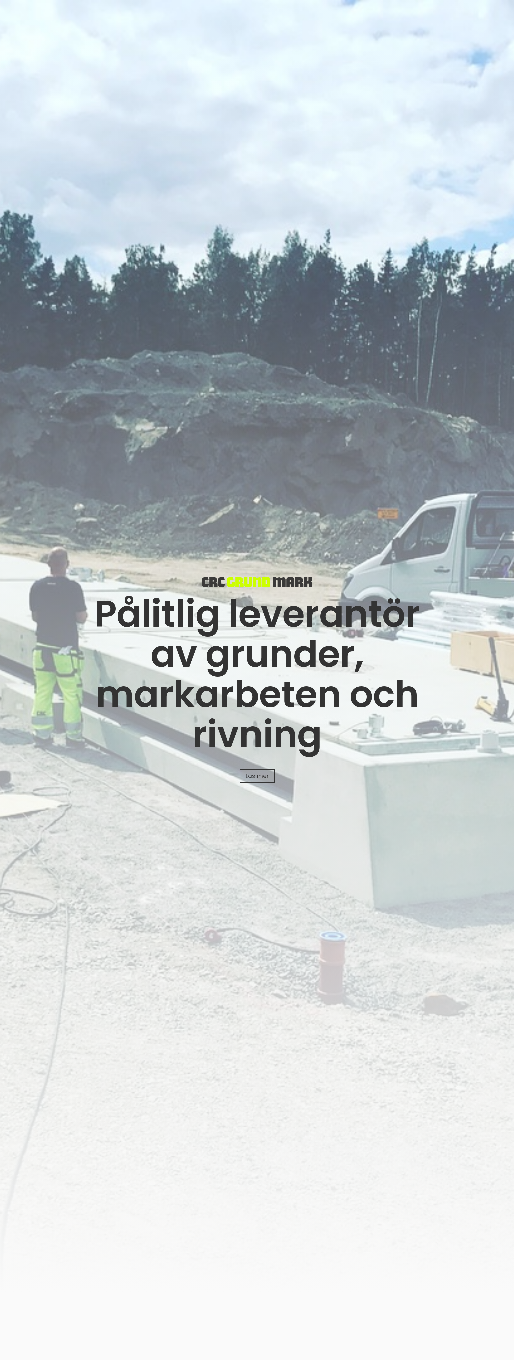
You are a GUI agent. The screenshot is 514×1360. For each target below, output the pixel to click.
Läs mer (257, 776)
